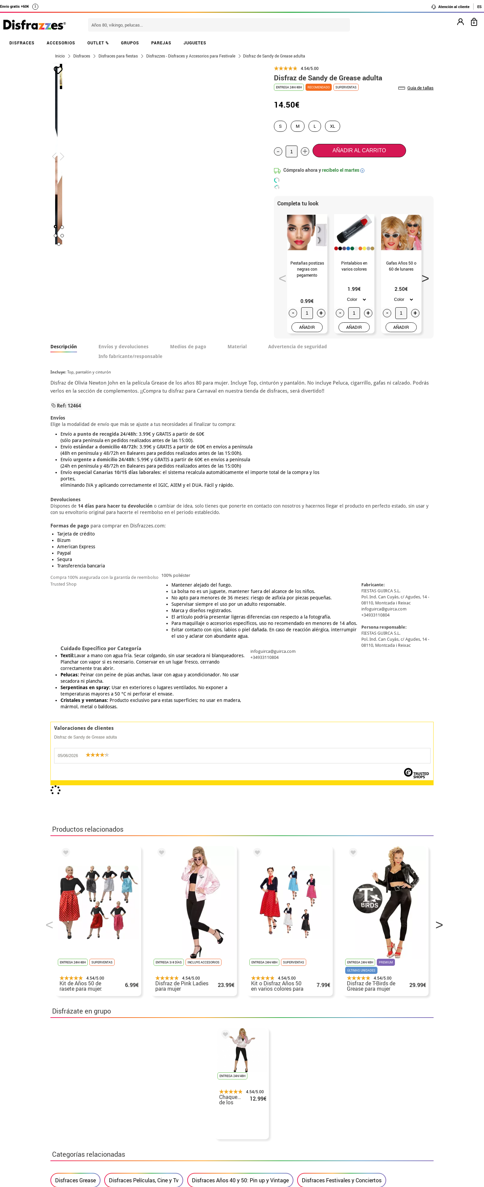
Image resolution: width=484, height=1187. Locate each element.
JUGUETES (195, 42)
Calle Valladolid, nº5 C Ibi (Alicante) (348, 1129)
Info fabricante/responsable (130, 356)
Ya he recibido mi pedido (350, 1088)
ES (479, 6)
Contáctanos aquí (204, 1080)
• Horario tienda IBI (75, 1072)
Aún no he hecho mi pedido (353, 1072)
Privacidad (101, 1104)
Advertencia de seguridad (297, 346)
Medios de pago (188, 346)
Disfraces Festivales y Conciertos (341, 875)
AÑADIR (307, 327)
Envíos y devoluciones (123, 346)
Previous (280, 276)
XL (332, 126)
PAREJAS (161, 42)
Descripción (63, 346)
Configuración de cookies (86, 1128)
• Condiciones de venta (79, 1096)
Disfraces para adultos (82, 896)
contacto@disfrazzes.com (352, 1096)
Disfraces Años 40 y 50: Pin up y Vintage (240, 875)
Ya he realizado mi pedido (352, 1080)
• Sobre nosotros (72, 1088)
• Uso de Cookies (72, 1120)
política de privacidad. (266, 994)
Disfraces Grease (75, 875)
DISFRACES (22, 42)
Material (237, 346)
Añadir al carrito (359, 150)
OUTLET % (98, 42)
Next (423, 276)
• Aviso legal (67, 1104)
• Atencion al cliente (76, 1112)
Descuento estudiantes (83, 1080)
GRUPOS (130, 42)
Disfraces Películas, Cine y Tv (143, 875)
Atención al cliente (450, 6)
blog (202, 1036)
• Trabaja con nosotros (79, 1136)
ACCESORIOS (61, 42)
